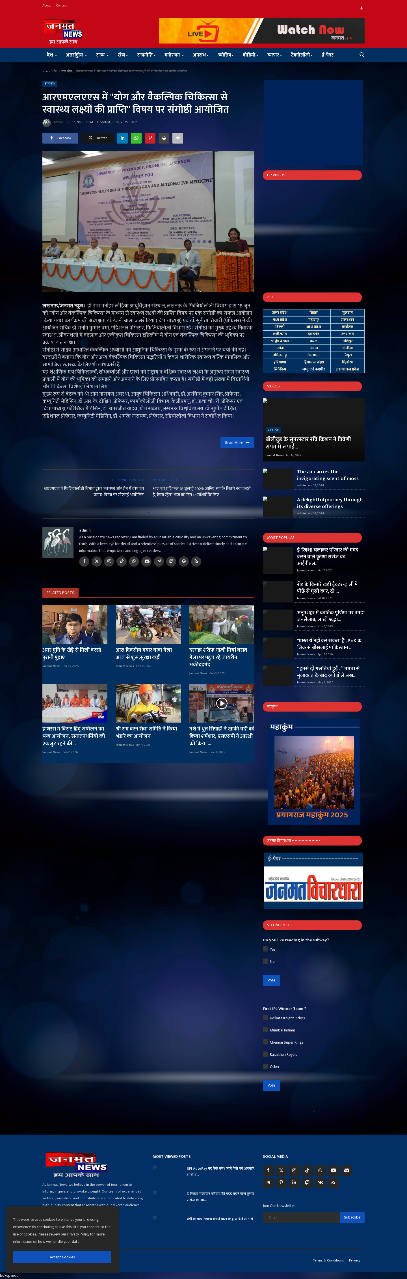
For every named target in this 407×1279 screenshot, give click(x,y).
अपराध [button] (201, 55)
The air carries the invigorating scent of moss (328, 475)
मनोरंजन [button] (174, 55)
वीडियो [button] (250, 55)
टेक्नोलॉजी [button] (302, 55)
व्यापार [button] (274, 55)
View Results (296, 980)
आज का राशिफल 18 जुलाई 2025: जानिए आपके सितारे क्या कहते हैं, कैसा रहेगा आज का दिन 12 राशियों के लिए (202, 492)
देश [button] (52, 55)
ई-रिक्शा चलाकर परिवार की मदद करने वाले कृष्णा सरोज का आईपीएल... (327, 557)
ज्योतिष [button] (226, 55)
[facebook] (268, 1170)
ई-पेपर (328, 55)
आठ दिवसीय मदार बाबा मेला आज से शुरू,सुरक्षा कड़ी (144, 654)
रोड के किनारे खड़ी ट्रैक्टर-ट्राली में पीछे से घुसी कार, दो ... (327, 588)
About (46, 5)
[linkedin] (294, 1183)
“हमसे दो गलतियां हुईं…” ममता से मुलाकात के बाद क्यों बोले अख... (328, 672)
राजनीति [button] (146, 55)
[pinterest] (281, 1183)
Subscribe (352, 1217)
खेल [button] (123, 55)
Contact (62, 5)
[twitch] (307, 1183)
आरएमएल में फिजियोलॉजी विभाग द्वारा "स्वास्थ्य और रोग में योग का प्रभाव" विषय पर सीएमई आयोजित (94, 492)
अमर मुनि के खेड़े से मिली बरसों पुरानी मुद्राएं (71, 654)
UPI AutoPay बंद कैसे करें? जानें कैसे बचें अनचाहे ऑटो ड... (220, 1171)
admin (53, 123)
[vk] (320, 1183)
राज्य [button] (102, 55)
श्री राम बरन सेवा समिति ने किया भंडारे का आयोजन (146, 732)
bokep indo (9, 1275)
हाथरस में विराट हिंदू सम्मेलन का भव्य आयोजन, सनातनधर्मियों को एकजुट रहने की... (73, 736)
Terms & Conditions (328, 1260)
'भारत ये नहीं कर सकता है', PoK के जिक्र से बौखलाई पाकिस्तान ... (329, 644)
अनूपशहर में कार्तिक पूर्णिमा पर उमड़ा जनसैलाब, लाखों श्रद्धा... (331, 616)
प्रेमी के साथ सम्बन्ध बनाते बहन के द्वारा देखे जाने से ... (220, 1222)
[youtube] (333, 1170)
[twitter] (281, 1170)
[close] (113, 1212)
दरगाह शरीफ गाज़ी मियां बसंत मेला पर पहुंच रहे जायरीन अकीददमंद (218, 658)
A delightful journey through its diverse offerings (330, 503)
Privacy (354, 1260)
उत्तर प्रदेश (66, 71)
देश (55, 71)
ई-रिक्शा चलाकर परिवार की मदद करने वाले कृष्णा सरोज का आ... (220, 1197)
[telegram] (268, 1183)
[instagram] (294, 1170)
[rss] (333, 1183)
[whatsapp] (320, 1170)
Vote (271, 980)
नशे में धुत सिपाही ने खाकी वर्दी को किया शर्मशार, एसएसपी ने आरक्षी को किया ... (221, 736)
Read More (237, 442)
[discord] (346, 1170)
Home (46, 71)
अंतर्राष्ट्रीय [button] (76, 55)
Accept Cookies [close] (62, 1257)
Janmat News (51, 666)
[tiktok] (307, 1170)
